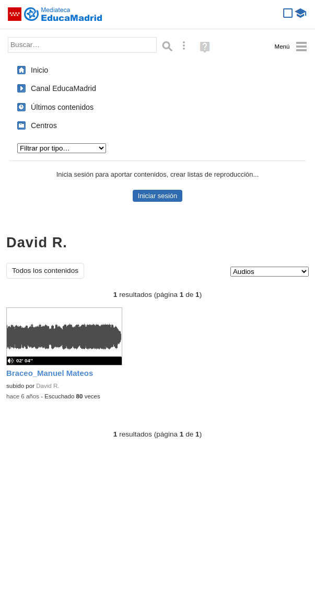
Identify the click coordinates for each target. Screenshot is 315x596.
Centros (44, 125)
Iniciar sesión (157, 196)
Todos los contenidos (45, 270)
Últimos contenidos (62, 107)
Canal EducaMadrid (63, 88)
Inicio (39, 70)
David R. (47, 386)
